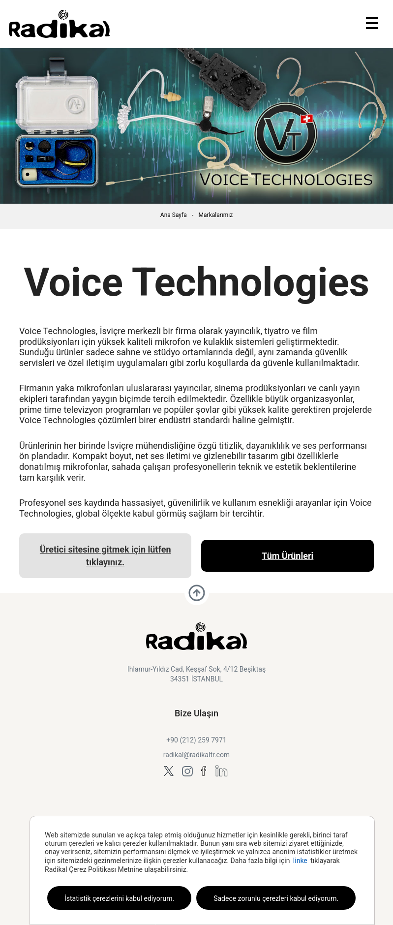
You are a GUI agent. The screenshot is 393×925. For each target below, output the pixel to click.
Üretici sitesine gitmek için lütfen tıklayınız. (105, 555)
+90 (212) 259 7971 (196, 740)
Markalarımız (216, 215)
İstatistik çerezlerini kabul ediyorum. (119, 898)
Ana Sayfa (173, 215)
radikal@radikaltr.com (196, 755)
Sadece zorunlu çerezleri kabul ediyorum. (275, 898)
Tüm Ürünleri (287, 556)
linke (300, 860)
